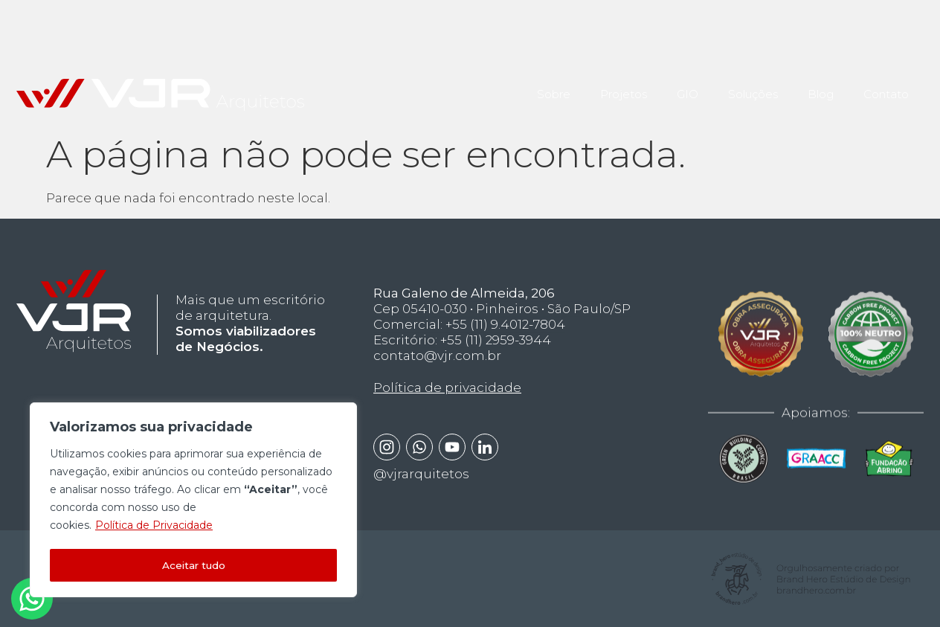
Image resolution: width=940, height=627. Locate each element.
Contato (886, 87)
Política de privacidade (447, 400)
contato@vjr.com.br (437, 367)
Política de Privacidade (154, 528)
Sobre (553, 87)
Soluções (753, 87)
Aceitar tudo (193, 565)
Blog (821, 87)
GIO (687, 87)
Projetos (623, 87)
